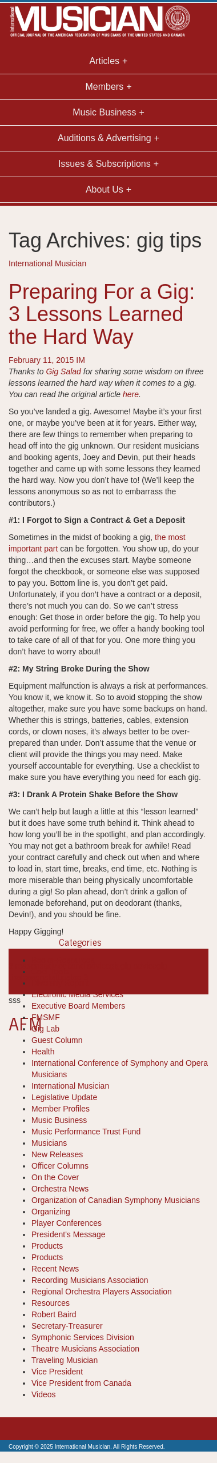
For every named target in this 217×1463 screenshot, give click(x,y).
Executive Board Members (78, 1005)
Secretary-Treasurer (67, 1325)
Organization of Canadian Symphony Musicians (115, 1200)
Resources (50, 1303)
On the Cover (55, 1177)
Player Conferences (66, 1223)
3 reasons (26, 965)
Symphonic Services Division (82, 1337)
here (131, 394)
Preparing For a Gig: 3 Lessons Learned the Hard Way (102, 314)
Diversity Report (60, 983)
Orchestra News (60, 1188)
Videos (43, 1394)
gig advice (138, 965)
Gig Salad (63, 371)
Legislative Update (64, 1097)
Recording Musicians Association (89, 1280)
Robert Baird (54, 1314)
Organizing (50, 1211)
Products (47, 1245)
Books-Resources (63, 960)
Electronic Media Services (77, 994)
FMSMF (45, 1017)
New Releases (57, 1154)
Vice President (57, 1371)
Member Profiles (60, 1108)
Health (42, 1051)
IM (80, 360)
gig (115, 965)
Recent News (55, 1268)
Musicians (49, 1143)
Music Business (59, 1120)
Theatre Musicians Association (85, 1348)
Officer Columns (60, 1165)
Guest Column (56, 1040)
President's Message (68, 1234)
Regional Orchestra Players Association (101, 1291)
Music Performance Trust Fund (85, 1131)
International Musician (47, 263)
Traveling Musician (64, 1360)
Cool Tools (50, 971)
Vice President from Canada (81, 1383)
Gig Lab (45, 1028)
